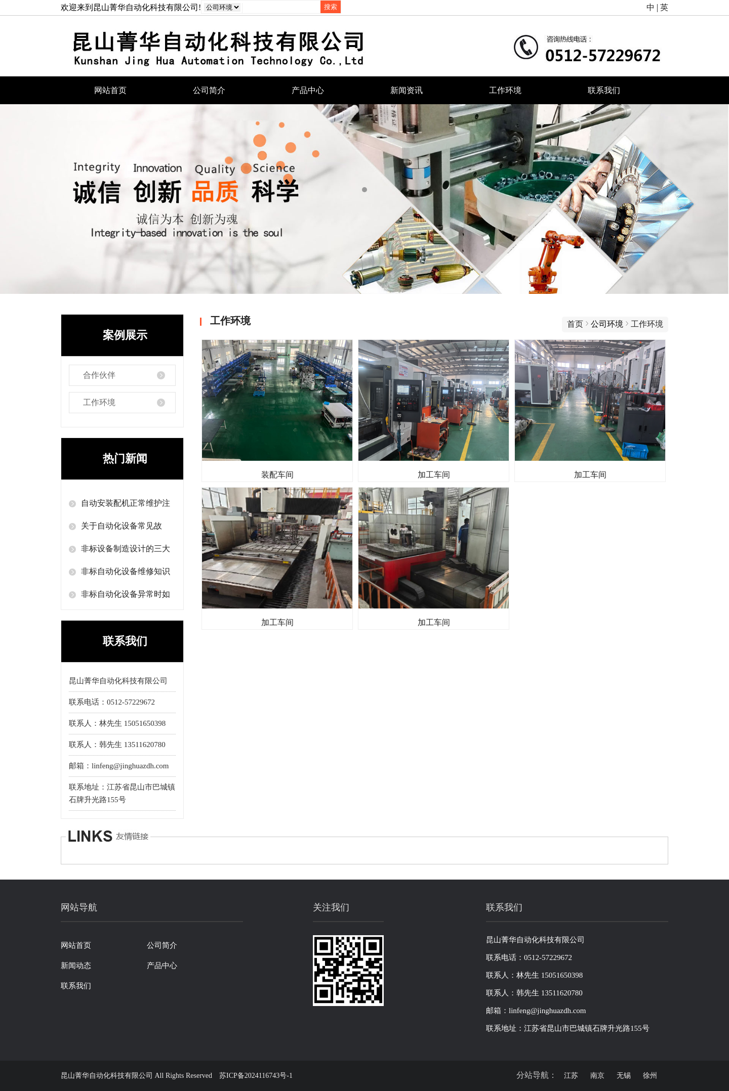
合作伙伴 (99, 375)
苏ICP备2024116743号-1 (256, 1075)
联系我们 (604, 90)
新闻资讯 (406, 90)
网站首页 (110, 90)
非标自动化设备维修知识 (125, 571)
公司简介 (209, 90)
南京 (597, 1075)
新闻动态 (76, 966)
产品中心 (308, 90)
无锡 (624, 1075)
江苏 (571, 1075)
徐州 (650, 1075)
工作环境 (505, 90)
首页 (575, 324)
